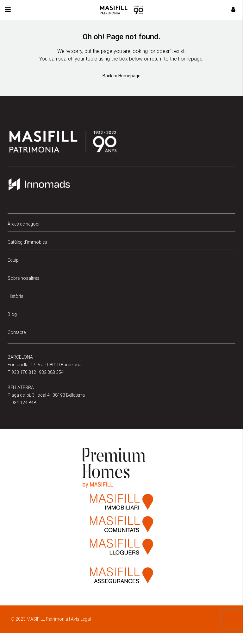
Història (15, 296)
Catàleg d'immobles (27, 242)
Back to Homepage (121, 75)
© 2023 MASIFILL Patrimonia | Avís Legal (51, 619)
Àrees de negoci (23, 224)
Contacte (17, 332)
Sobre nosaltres (24, 278)
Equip (13, 260)
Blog (12, 314)
